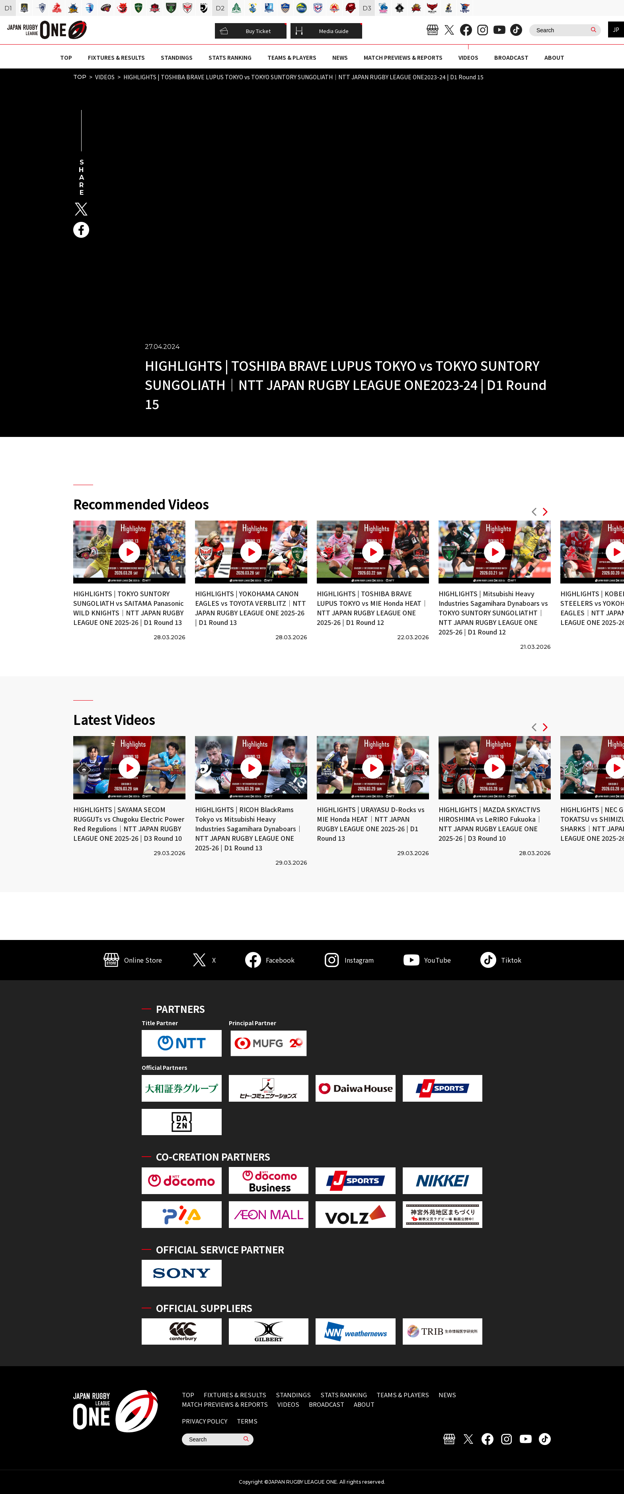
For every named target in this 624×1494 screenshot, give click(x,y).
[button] (534, 513)
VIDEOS (468, 57)
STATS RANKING (230, 57)
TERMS (247, 1421)
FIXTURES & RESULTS (116, 57)
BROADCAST (511, 57)
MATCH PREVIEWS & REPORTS (403, 57)
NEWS (340, 57)
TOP (66, 57)
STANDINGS (177, 57)
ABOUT (554, 57)
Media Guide (322, 31)
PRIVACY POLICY (204, 1421)
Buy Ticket (245, 31)
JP (616, 29)
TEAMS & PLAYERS (291, 57)
